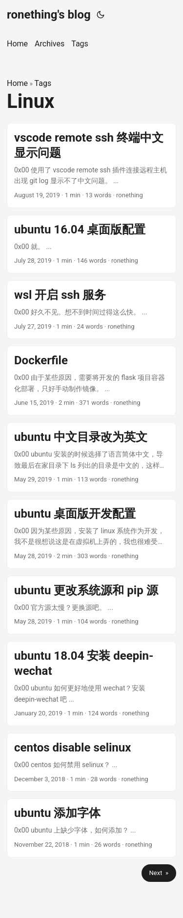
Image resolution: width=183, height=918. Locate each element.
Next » (158, 872)
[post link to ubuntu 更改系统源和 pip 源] (91, 605)
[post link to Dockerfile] (91, 380)
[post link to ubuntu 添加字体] (91, 827)
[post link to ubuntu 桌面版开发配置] (91, 534)
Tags (43, 83)
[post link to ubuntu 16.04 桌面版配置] (91, 244)
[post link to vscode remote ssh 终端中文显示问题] (91, 166)
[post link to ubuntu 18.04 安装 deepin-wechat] (91, 684)
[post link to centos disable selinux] (91, 762)
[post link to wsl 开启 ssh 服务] (91, 309)
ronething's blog (49, 14)
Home (17, 83)
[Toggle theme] (100, 14)
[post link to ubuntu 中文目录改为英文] (91, 457)
